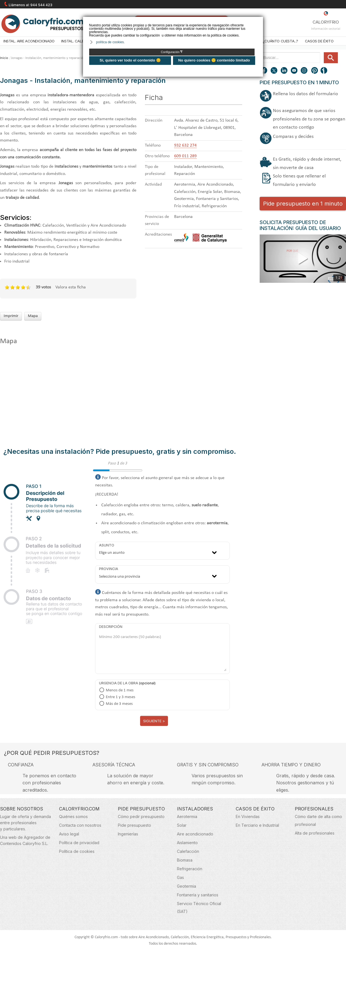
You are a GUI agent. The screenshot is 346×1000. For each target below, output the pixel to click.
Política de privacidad (79, 842)
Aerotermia (187, 816)
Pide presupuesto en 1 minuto (303, 203)
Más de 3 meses (119, 704)
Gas (180, 877)
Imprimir (11, 316)
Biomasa (184, 860)
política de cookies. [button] (110, 42)
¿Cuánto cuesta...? (280, 41)
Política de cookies (77, 851)
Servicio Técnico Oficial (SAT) (199, 907)
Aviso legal (69, 834)
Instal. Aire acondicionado (29, 41)
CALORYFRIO (326, 18)
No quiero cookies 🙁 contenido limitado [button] (214, 60)
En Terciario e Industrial (257, 825)
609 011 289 (185, 156)
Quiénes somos (73, 816)
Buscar (331, 57)
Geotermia (186, 886)
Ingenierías (128, 834)
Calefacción (188, 851)
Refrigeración (189, 868)
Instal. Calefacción (80, 41)
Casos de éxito (319, 41)
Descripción (110, 627)
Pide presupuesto (134, 825)
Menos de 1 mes (120, 690)
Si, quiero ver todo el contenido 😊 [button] (130, 60)
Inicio (4, 58)
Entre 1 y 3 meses (120, 697)
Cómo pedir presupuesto (141, 816)
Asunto (106, 545)
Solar (182, 825)
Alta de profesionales (314, 833)
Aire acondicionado (195, 834)
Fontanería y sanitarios (197, 894)
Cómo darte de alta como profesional (318, 820)
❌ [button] (259, 20)
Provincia (108, 569)
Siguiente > (154, 721)
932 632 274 (185, 145)
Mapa (33, 316)
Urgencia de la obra (118, 683)
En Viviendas (248, 816)
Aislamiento (187, 842)
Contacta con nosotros (80, 825)
